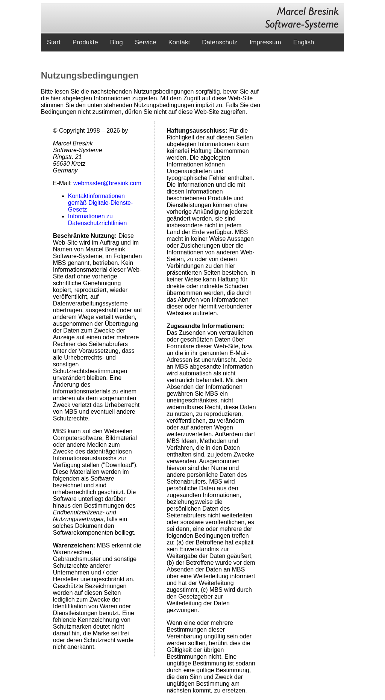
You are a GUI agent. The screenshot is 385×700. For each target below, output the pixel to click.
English (303, 42)
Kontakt (179, 42)
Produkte (85, 42)
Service (145, 42)
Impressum (265, 42)
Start (54, 42)
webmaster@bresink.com (107, 183)
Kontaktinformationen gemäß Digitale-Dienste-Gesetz (100, 203)
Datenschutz (220, 42)
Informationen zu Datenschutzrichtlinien (97, 219)
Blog (116, 42)
